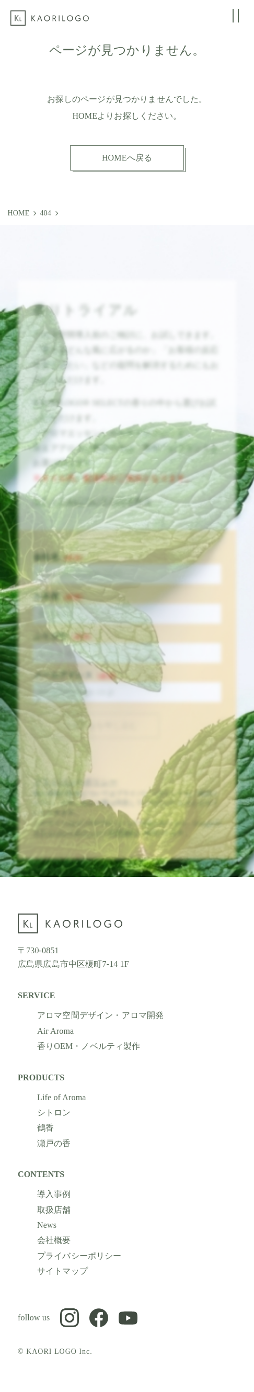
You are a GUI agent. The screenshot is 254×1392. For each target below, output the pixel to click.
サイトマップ (62, 1271)
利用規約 (122, 839)
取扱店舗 (54, 1209)
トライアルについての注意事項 (92, 508)
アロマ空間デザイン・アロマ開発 (100, 1015)
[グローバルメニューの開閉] (235, 15)
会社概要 (54, 1240)
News (46, 1224)
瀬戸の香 (54, 1143)
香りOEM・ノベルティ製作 (89, 1046)
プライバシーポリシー (75, 788)
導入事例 (54, 1194)
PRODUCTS (41, 1076)
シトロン (54, 1112)
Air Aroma (55, 1030)
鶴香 (45, 1127)
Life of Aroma (61, 1096)
